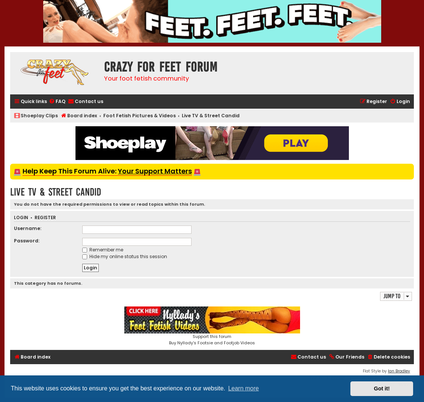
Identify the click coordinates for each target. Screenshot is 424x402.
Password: (26, 241)
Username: (27, 228)
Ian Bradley (399, 371)
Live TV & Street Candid (55, 192)
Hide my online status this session (124, 256)
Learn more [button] (243, 388)
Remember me (102, 250)
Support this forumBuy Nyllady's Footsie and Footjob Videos (212, 326)
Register (45, 218)
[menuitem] (57, 102)
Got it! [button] (382, 389)
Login (21, 218)
